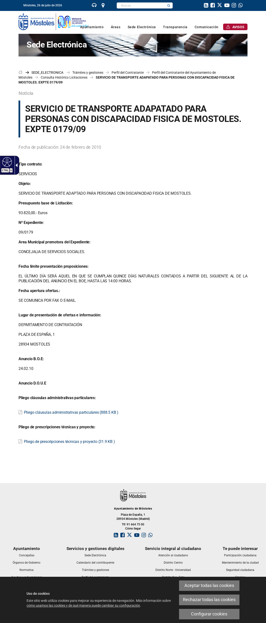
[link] (94, 6)
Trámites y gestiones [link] (87, 72)
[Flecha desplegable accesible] (16, 165)
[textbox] (141, 5)
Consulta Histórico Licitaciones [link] (64, 77)
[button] (169, 5)
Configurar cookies (209, 614)
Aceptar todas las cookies (209, 585)
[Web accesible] (6, 162)
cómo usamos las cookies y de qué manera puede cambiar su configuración (83, 605)
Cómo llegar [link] (133, 528)
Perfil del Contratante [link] (128, 72)
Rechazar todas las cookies (209, 599)
